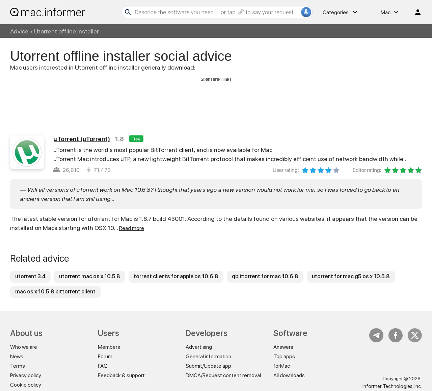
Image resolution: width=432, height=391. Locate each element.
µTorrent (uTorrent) (81, 138)
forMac (281, 366)
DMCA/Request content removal (223, 375)
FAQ (103, 366)
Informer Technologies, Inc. (392, 386)
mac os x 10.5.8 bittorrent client (55, 291)
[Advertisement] (216, 99)
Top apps (284, 356)
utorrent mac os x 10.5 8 (89, 276)
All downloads (289, 375)
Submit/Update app (208, 366)
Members (109, 347)
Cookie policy (25, 385)
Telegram (376, 335)
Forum (105, 356)
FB (395, 335)
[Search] (217, 12)
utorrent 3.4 (30, 276)
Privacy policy (25, 375)
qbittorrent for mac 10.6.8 (265, 276)
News (16, 356)
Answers (283, 347)
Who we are (23, 347)
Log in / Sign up (415, 12)
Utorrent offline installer (66, 31)
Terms (17, 366)
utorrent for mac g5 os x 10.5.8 (351, 276)
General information (208, 356)
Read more (131, 228)
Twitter (415, 335)
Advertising (199, 347)
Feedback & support (121, 375)
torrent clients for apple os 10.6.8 (176, 276)
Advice (19, 31)
